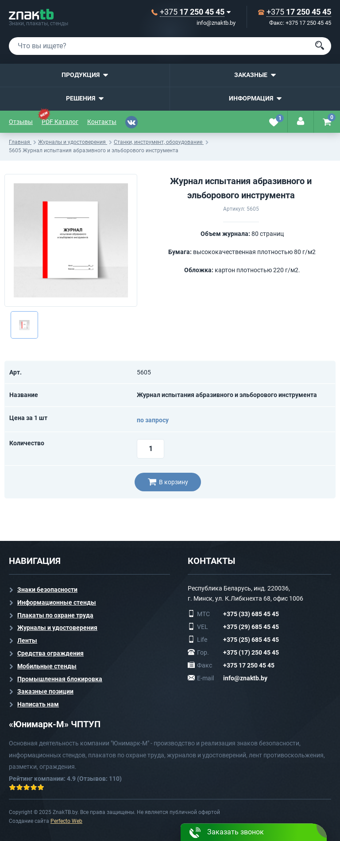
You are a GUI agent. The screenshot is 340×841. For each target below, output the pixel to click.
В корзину (168, 482)
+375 (192, 11)
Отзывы (21, 121)
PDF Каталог (60, 121)
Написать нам (38, 704)
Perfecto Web (66, 821)
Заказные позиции (45, 691)
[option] (71, 240)
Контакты (101, 121)
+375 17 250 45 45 (248, 665)
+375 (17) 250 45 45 (251, 652)
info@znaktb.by (216, 22)
